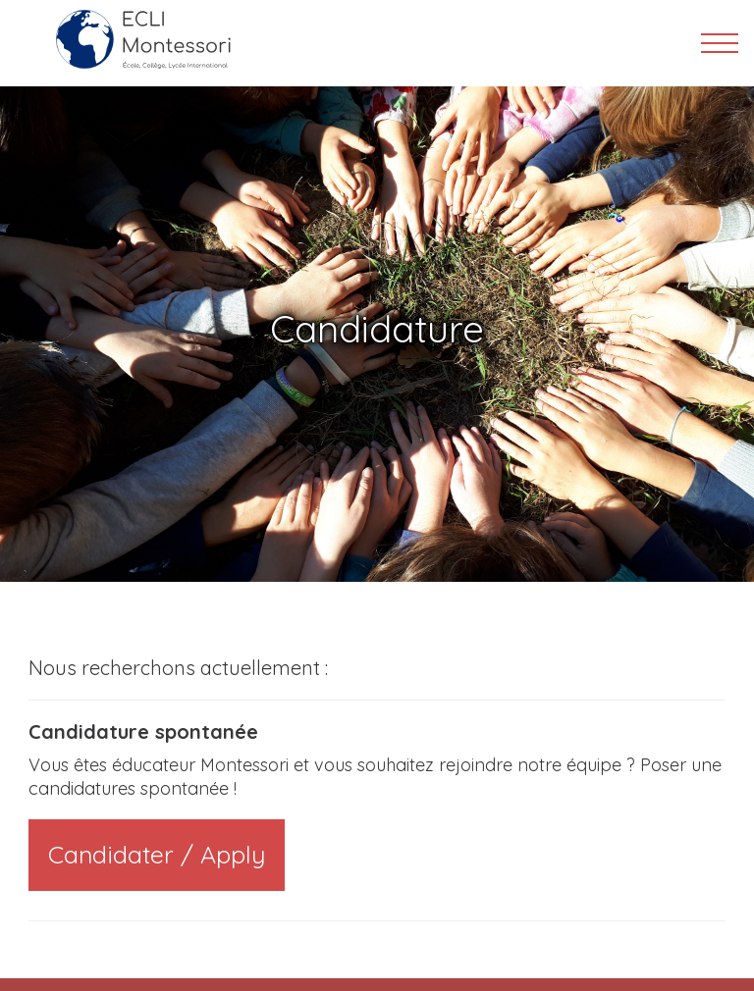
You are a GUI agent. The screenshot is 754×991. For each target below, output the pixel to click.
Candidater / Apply (156, 854)
